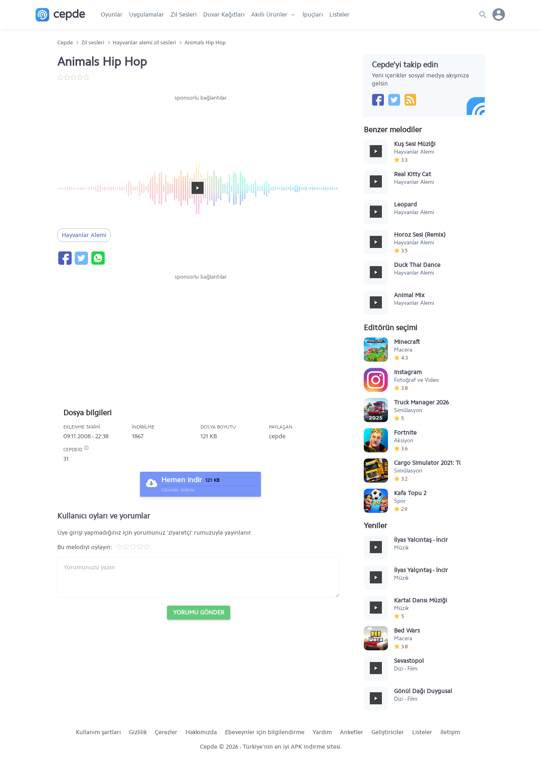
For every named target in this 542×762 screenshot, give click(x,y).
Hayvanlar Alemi (84, 235)
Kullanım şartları (98, 732)
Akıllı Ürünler (269, 14)
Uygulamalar (146, 14)
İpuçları (312, 14)
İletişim (450, 732)
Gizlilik (138, 732)
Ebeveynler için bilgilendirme (264, 732)
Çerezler (166, 732)
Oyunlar (112, 14)
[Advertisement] (200, 126)
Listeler (339, 14)
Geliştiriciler (387, 732)
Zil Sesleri (184, 14)
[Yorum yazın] (198, 577)
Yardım (322, 732)
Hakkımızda (201, 732)
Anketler (351, 732)
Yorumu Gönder (198, 612)
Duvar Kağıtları (224, 14)
